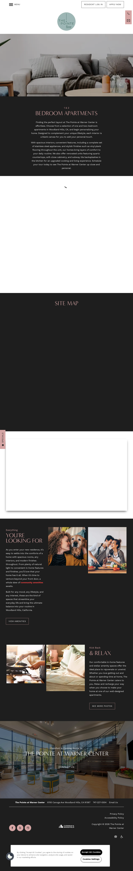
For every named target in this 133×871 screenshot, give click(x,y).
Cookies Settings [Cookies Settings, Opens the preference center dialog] (91, 859)
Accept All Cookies (91, 852)
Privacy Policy (117, 814)
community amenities (32, 582)
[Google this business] (28, 828)
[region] (60, 856)
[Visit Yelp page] (20, 828)
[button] (93, 4)
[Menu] (14, 4)
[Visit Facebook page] (12, 828)
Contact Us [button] (66, 767)
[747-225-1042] (128, 13)
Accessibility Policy (114, 818)
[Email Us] (128, 20)
